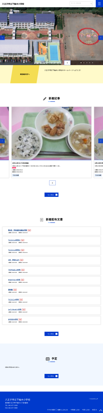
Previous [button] (2, 37)
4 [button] (89, 63)
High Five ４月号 (14, 280)
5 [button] (92, 63)
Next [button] (100, 37)
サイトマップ (94, 399)
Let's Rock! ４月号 (15, 309)
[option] (51, 36)
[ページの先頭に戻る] (100, 410)
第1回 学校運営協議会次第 (17, 230)
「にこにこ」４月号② (14, 250)
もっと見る (51, 195)
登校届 (10, 289)
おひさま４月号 (13, 319)
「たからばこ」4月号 (14, 270)
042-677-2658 (12, 405)
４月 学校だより (14, 260)
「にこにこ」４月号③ (14, 240)
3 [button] (86, 63)
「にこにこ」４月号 (13, 299)
